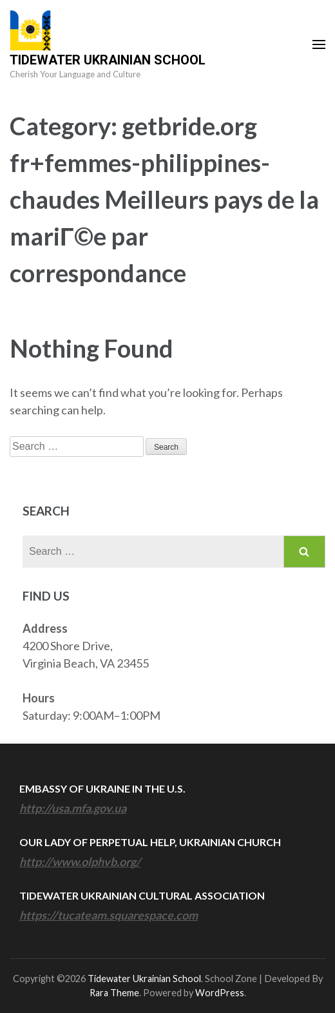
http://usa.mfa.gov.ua (72, 808)
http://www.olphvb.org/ (79, 861)
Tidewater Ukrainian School (108, 60)
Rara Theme (114, 992)
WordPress (219, 992)
